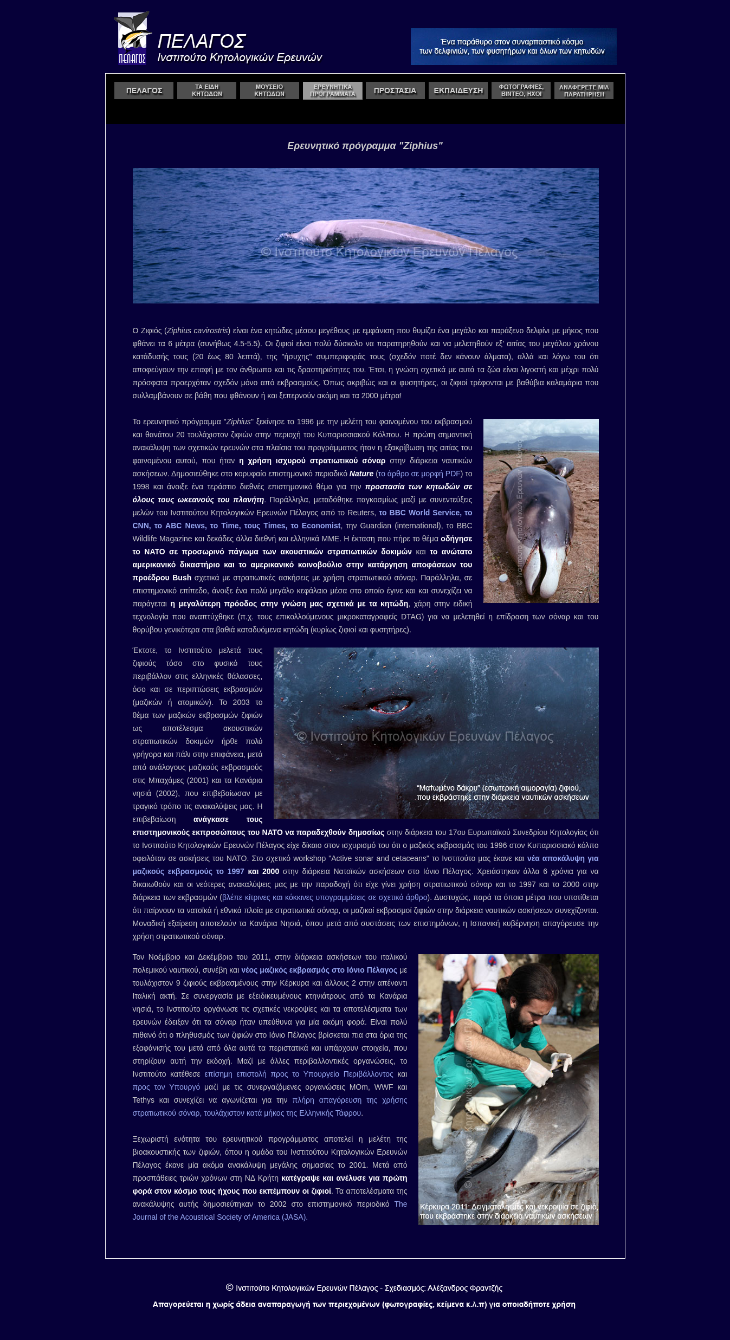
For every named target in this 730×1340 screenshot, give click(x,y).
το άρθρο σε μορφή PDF (419, 473)
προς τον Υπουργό (167, 1087)
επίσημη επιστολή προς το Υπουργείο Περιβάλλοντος (299, 1074)
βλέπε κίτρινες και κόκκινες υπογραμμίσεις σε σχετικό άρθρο (325, 897)
